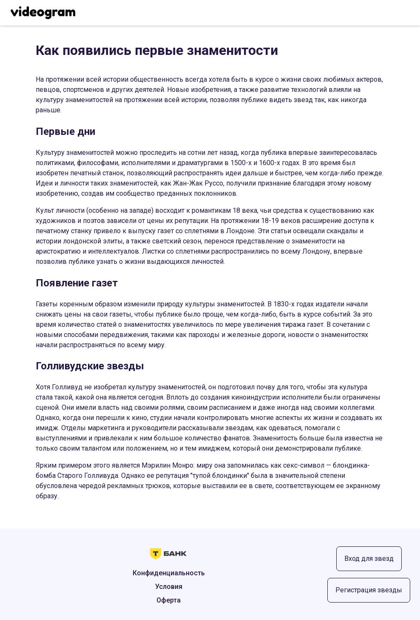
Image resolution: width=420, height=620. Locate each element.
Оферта (168, 600)
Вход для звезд (369, 558)
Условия (168, 587)
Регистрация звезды (368, 590)
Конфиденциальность (169, 573)
